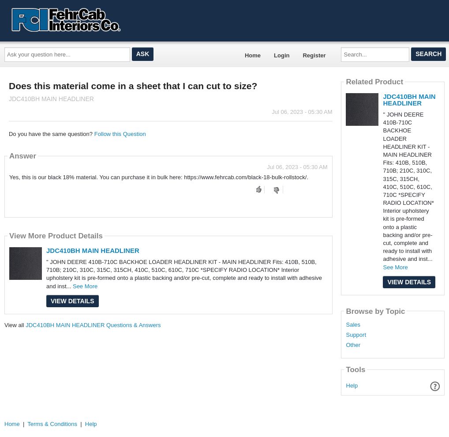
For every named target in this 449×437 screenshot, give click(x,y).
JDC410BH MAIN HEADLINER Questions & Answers (93, 325)
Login (281, 55)
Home (253, 55)
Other (353, 345)
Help (352, 385)
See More (85, 286)
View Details (72, 301)
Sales (353, 325)
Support (356, 335)
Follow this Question (120, 134)
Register (314, 55)
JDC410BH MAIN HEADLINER (92, 250)
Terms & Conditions (52, 424)
